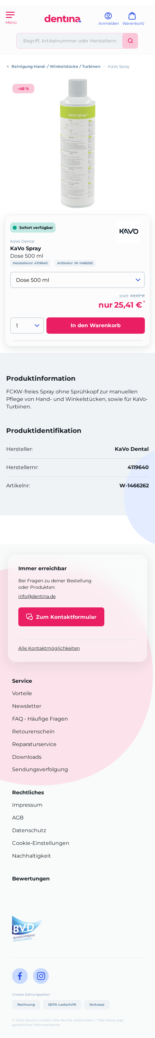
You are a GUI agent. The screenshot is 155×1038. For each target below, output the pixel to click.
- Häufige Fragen (45, 719)
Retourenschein (33, 731)
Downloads (27, 757)
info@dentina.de (37, 596)
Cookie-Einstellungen (40, 843)
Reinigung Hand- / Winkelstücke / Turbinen (55, 66)
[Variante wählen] (77, 280)
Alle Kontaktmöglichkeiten (49, 648)
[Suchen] (130, 41)
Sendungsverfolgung (40, 769)
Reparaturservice (34, 744)
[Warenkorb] (136, 21)
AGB (18, 818)
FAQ (17, 719)
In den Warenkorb (96, 325)
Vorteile (22, 693)
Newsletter (26, 706)
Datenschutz (29, 830)
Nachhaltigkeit (31, 856)
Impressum (27, 805)
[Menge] (27, 325)
